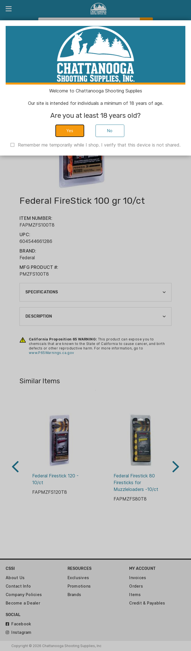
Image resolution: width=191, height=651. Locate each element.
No (110, 130)
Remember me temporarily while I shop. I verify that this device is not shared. (99, 145)
